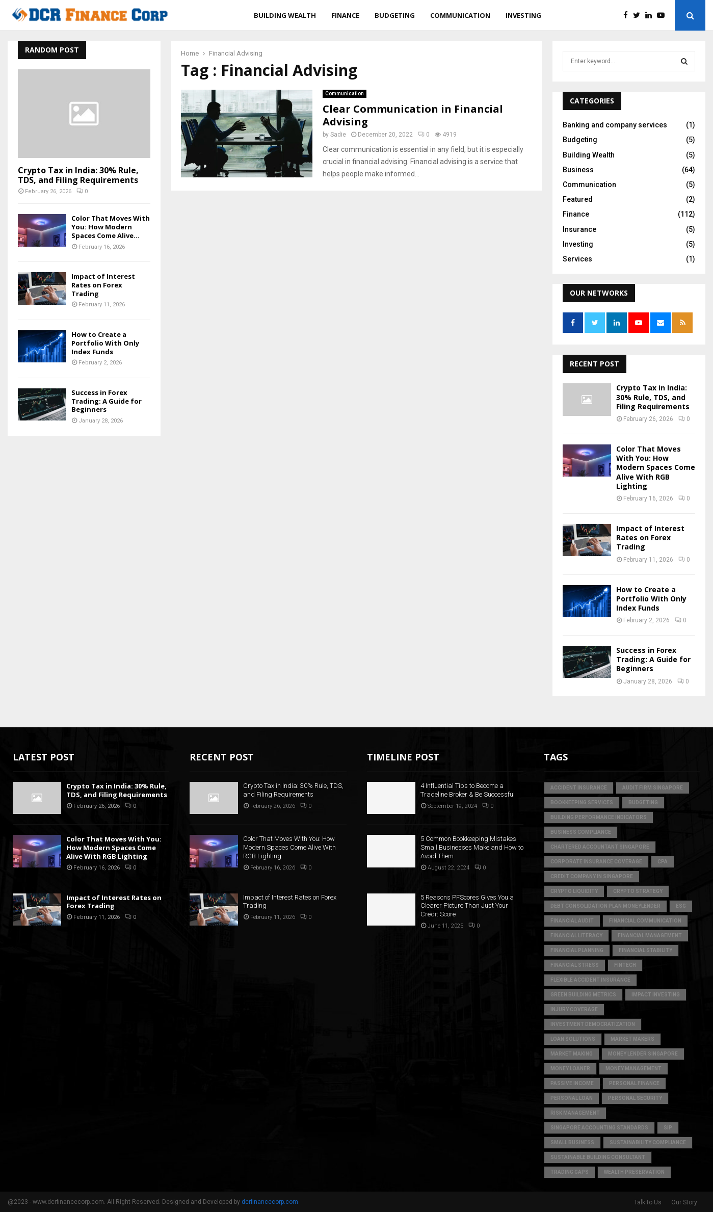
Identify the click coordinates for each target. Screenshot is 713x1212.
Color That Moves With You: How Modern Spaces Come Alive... (110, 227)
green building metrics (583, 994)
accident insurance (578, 788)
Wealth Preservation (634, 1172)
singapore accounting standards (599, 1127)
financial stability (645, 950)
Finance (345, 15)
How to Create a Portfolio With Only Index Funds (105, 343)
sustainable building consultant (597, 1157)
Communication (460, 15)
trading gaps (569, 1172)
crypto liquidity (574, 891)
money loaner (570, 1068)
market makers (632, 1039)
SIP (668, 1127)
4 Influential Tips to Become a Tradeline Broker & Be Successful (467, 790)
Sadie (338, 134)
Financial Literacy (576, 935)
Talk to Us (648, 1202)
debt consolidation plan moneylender (605, 906)
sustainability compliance (648, 1142)
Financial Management (650, 935)
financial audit (572, 921)
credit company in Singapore (591, 876)
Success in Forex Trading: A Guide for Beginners (106, 401)
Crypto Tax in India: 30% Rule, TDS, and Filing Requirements (78, 175)
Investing (523, 15)
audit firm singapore (652, 788)
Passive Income (572, 1083)
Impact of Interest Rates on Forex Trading (103, 285)
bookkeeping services (581, 802)
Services (577, 259)
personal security (635, 1098)
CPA (662, 861)
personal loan (571, 1098)
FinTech (625, 965)
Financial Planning (576, 950)
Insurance (579, 229)
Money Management (633, 1068)
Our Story (684, 1202)
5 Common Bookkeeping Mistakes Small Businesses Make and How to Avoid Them (471, 847)
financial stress (574, 965)
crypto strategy (638, 891)
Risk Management (575, 1113)
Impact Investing (655, 994)
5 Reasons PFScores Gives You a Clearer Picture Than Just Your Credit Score (467, 905)
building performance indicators (598, 817)
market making (571, 1054)
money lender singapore (643, 1054)
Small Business (572, 1142)
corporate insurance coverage (596, 861)
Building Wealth (285, 15)
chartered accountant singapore (599, 847)
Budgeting (395, 15)
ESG (681, 906)
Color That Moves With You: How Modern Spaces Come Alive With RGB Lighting (655, 467)
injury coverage (574, 1009)
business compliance (580, 832)
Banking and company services (615, 125)
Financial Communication (645, 921)
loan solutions (572, 1039)
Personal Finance (634, 1083)
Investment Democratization (592, 1024)
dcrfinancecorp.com (270, 1201)
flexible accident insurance (590, 980)
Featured (578, 199)
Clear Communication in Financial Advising (413, 115)
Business (578, 170)
